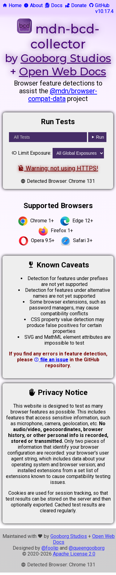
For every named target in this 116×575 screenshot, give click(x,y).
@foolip (49, 548)
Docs (53, 5)
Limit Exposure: (31, 153)
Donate (76, 5)
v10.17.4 (104, 11)
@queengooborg (87, 548)
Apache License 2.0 (74, 554)
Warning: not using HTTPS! (58, 168)
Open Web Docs (62, 71)
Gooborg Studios (65, 58)
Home (12, 5)
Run (97, 137)
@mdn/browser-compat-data (62, 95)
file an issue (51, 360)
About (33, 5)
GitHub (99, 5)
